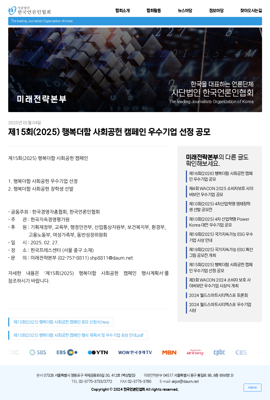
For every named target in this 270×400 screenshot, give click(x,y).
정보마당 (216, 10)
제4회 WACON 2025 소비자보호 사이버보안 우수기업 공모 (221, 191)
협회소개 (122, 10)
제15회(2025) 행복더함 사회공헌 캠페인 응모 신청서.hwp (61, 322)
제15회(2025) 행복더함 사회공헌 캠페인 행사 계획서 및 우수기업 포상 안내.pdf (78, 335)
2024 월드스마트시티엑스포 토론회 (218, 295)
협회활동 (154, 10)
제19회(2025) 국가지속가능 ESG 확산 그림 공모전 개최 (221, 252)
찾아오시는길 (251, 10)
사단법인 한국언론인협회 (28, 8)
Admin (252, 387)
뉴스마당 (185, 10)
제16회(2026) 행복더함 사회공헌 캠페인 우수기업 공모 (221, 176)
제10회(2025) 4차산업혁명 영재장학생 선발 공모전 (220, 206)
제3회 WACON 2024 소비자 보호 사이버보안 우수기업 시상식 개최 (220, 283)
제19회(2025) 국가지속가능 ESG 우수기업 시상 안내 (221, 237)
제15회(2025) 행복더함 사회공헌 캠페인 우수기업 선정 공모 (221, 267)
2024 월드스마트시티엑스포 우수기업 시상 (220, 307)
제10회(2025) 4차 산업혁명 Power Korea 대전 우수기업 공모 (219, 222)
